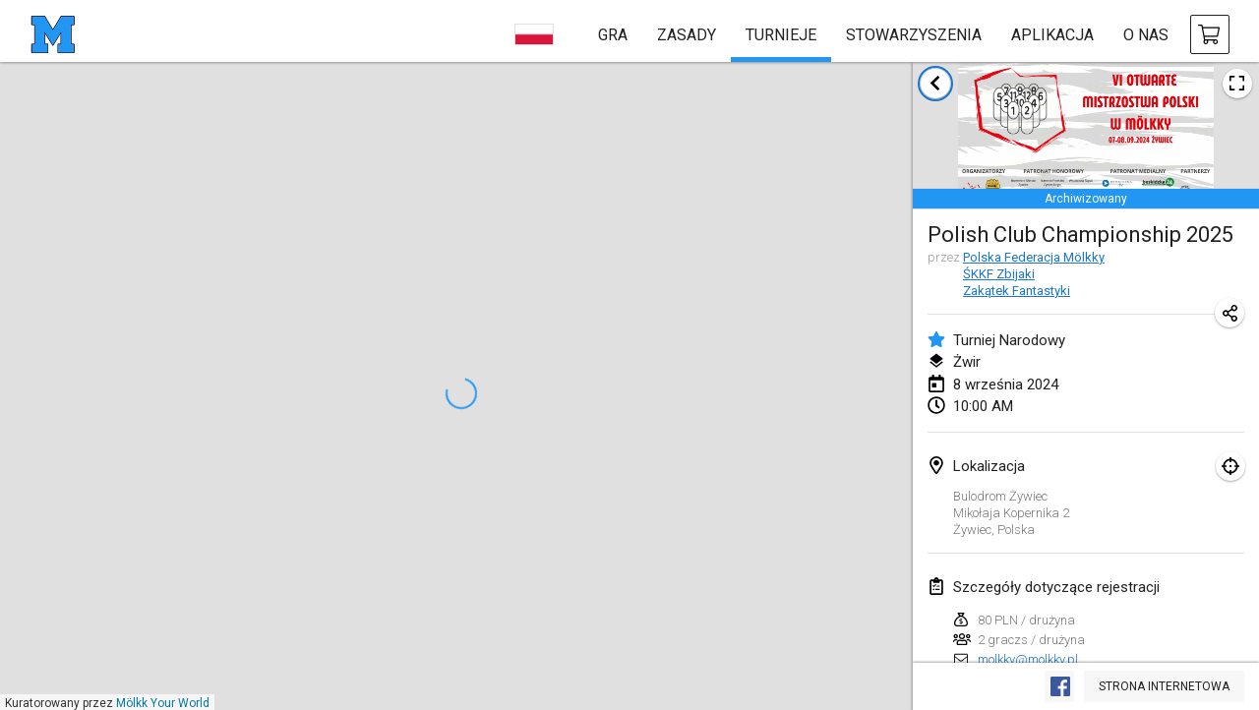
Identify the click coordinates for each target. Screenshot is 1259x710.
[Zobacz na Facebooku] (1059, 686)
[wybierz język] (534, 34)
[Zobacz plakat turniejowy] (1237, 83)
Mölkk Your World (163, 703)
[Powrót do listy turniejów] (935, 83)
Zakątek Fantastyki (1016, 290)
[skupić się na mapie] (1230, 466)
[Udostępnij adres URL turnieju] (1229, 312)
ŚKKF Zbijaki (999, 273)
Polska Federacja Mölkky (1034, 257)
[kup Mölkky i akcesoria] (1209, 34)
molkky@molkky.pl (1028, 659)
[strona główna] (53, 34)
